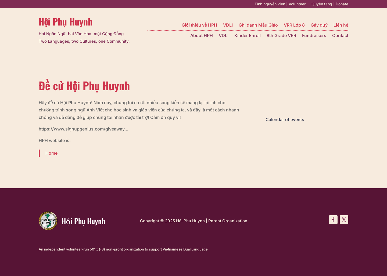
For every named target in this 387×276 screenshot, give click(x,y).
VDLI (228, 25)
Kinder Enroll (247, 36)
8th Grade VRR (281, 36)
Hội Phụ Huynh (65, 21)
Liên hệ (341, 25)
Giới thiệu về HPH (199, 25)
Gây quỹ (319, 25)
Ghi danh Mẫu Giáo (258, 25)
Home (51, 153)
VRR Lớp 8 (294, 25)
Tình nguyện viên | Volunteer (280, 4)
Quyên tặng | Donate (329, 4)
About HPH (201, 36)
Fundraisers (314, 36)
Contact (340, 36)
